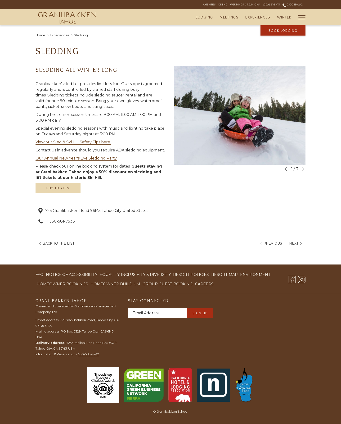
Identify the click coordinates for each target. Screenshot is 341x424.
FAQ (40, 274)
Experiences (59, 35)
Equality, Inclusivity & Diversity (135, 274)
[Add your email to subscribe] (157, 313)
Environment (255, 274)
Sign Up (200, 313)
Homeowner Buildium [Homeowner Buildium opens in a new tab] (115, 285)
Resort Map (224, 274)
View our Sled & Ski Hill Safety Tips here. (73, 142)
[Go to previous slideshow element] (286, 169)
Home (40, 35)
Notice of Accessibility (71, 274)
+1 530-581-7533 (60, 221)
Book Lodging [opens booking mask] (283, 30)
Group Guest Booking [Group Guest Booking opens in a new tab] (168, 285)
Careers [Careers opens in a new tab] (204, 285)
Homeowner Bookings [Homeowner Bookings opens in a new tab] (62, 285)
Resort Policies (191, 274)
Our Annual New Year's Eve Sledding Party (76, 158)
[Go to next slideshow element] (303, 169)
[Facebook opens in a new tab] (292, 278)
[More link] (300, 17)
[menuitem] (204, 17)
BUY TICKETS (58, 188)
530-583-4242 (88, 354)
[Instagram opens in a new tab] (301, 278)
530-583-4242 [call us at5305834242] (293, 4)
